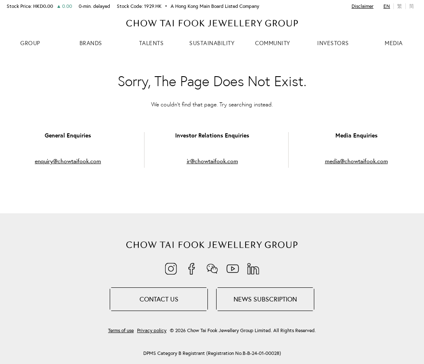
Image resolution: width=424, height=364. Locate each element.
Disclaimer (362, 6)
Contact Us (159, 299)
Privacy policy (151, 330)
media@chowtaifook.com (356, 161)
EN (386, 6)
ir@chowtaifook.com (212, 161)
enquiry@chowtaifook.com (68, 161)
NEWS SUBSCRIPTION (265, 299)
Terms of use (121, 330)
